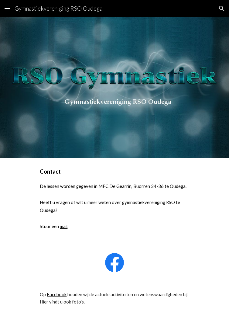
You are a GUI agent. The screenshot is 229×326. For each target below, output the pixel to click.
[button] (7, 8)
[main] (114, 201)
